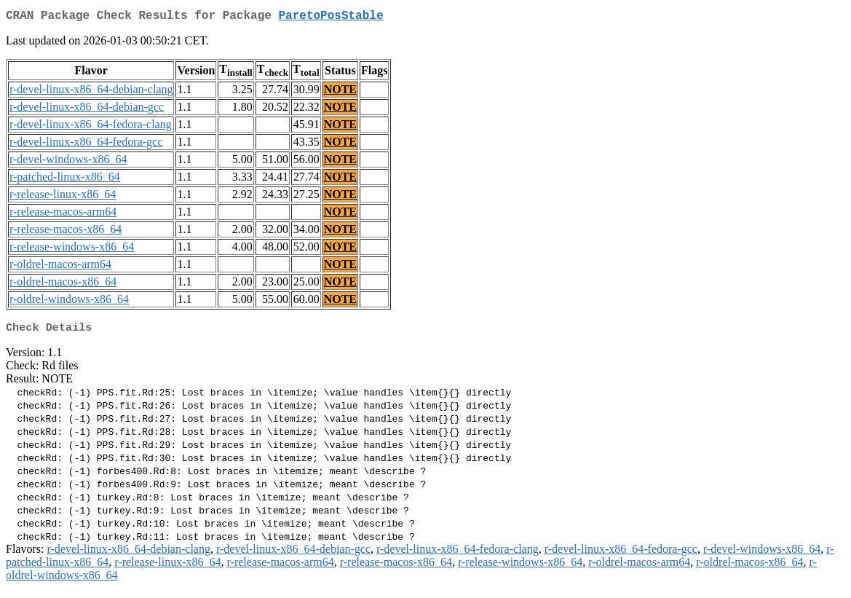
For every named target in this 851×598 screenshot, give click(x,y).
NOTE (340, 92)
